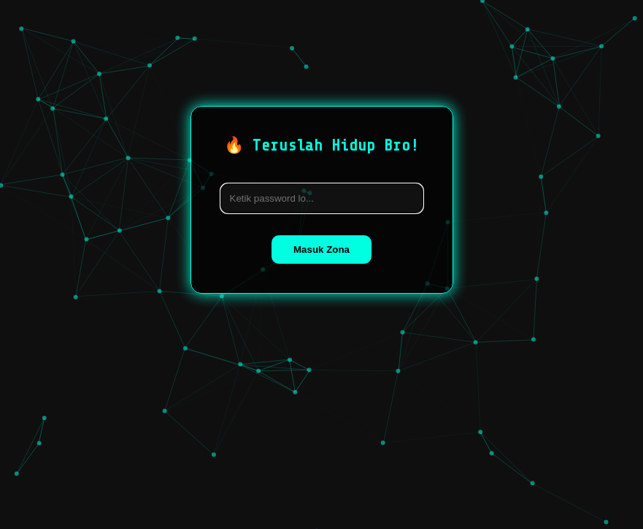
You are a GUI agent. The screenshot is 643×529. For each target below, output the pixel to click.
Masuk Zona (321, 249)
